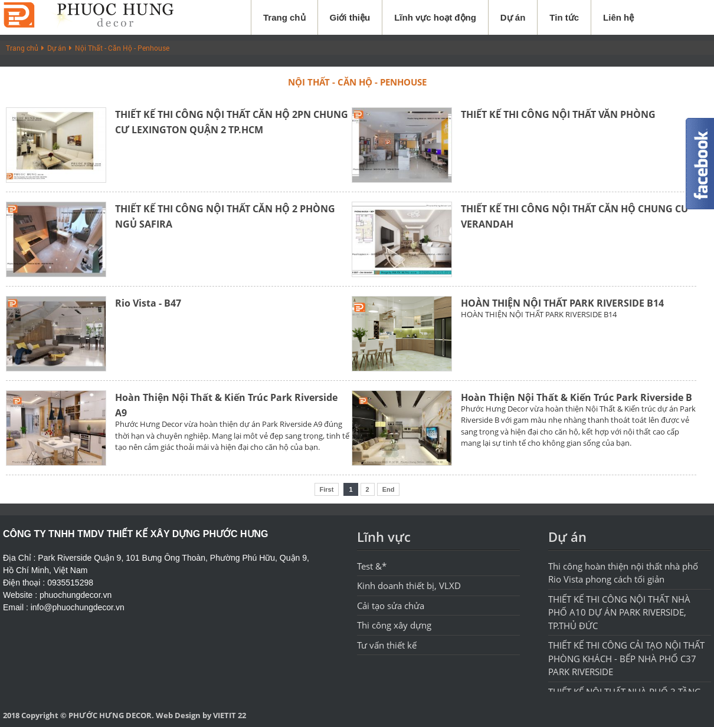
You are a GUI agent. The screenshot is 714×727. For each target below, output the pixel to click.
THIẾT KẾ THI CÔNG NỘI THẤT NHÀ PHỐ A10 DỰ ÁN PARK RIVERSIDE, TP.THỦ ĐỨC (619, 612)
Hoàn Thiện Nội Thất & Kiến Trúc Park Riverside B (576, 397)
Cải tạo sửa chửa (390, 605)
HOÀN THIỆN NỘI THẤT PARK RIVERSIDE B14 (562, 303)
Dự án (513, 17)
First (327, 489)
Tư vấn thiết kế (387, 645)
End (388, 489)
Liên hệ (618, 17)
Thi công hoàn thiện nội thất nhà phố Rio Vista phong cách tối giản (623, 572)
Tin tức (564, 17)
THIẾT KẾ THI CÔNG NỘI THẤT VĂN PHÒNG (558, 114)
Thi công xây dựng (394, 625)
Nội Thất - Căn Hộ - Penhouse (122, 47)
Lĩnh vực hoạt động (435, 17)
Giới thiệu (350, 17)
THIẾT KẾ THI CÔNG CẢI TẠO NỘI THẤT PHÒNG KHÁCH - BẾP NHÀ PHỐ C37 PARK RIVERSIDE (626, 658)
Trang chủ (284, 17)
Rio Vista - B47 (148, 303)
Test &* (372, 566)
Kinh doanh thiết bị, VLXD (409, 585)
